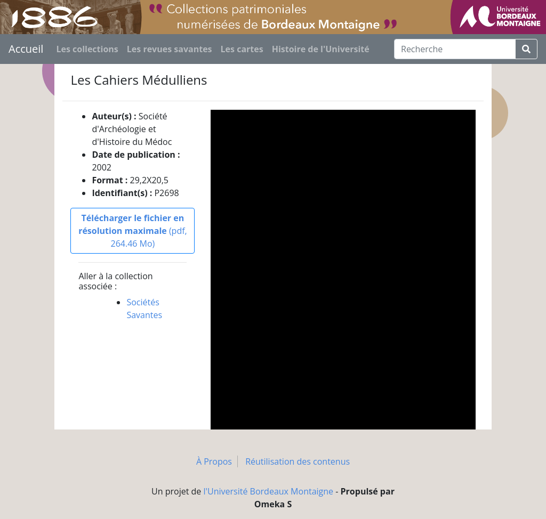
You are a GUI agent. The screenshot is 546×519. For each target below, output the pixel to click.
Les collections (87, 49)
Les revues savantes (169, 49)
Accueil (26, 49)
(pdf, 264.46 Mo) (132, 230)
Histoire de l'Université (321, 49)
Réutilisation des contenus (297, 461)
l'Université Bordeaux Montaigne (269, 491)
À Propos (214, 461)
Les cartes (242, 49)
